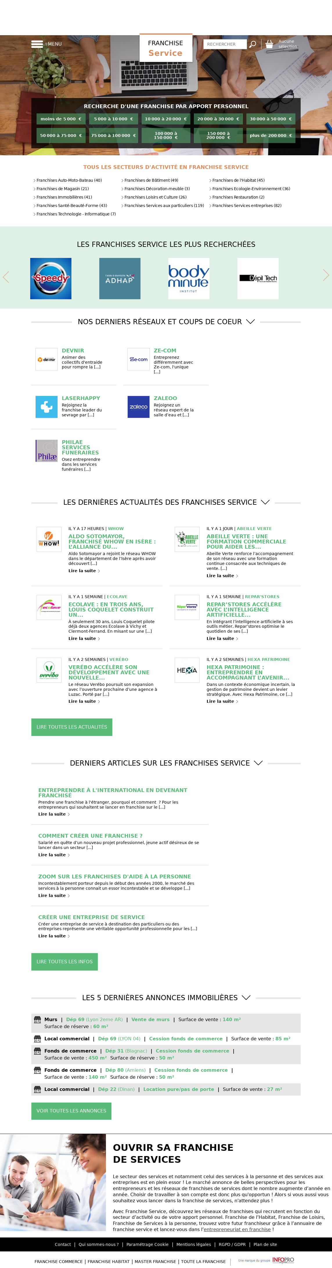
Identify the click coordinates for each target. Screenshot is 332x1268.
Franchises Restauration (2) (236, 197)
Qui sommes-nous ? (99, 1244)
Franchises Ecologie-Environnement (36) (249, 188)
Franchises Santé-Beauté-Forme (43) (70, 205)
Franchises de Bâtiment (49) (149, 180)
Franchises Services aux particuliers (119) (162, 205)
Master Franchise (155, 1261)
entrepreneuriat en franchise (237, 1229)
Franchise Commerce (59, 1261)
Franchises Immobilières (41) (62, 197)
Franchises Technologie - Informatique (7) (74, 214)
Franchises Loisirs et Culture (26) (153, 197)
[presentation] (6, 276)
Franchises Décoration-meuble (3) (155, 188)
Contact (63, 1244)
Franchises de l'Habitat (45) (236, 180)
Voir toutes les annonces (71, 1111)
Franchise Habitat (109, 1261)
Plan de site (265, 1244)
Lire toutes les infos (65, 961)
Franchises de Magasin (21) (61, 188)
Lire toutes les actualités (72, 727)
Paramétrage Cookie (148, 1244)
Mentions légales (193, 1244)
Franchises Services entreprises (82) (245, 205)
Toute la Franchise (203, 1261)
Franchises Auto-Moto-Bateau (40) (67, 180)
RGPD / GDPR (232, 1244)
